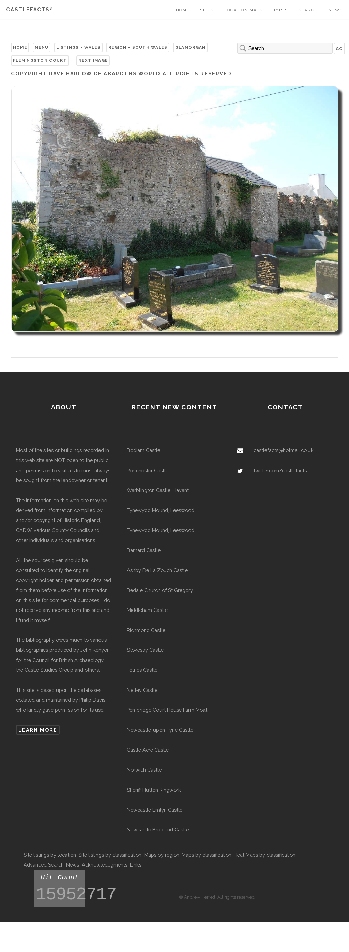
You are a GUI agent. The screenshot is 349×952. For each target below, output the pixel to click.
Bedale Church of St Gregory (160, 590)
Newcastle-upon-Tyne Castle (160, 730)
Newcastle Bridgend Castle (158, 829)
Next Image (93, 60)
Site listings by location (50, 855)
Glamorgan (190, 47)
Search (308, 9)
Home (182, 9)
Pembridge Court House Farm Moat (167, 710)
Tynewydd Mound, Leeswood (160, 510)
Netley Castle (142, 690)
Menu (41, 47)
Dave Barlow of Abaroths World (105, 73)
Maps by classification (206, 855)
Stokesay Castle (145, 650)
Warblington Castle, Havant (158, 490)
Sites (206, 9)
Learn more (37, 730)
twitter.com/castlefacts (280, 470)
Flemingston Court (40, 60)
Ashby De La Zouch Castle (157, 570)
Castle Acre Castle (148, 750)
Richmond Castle (146, 630)
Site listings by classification (109, 855)
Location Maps (243, 9)
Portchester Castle (147, 470)
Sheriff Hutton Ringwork (154, 790)
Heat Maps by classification (264, 855)
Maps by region (161, 855)
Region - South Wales (137, 47)
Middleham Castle (147, 610)
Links (135, 865)
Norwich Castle (144, 770)
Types (280, 9)
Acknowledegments (104, 865)
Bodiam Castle (143, 450)
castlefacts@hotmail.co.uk (284, 450)
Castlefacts (29, 9)
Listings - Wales (78, 47)
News (336, 9)
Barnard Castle (144, 550)
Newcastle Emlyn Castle (154, 810)
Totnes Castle (142, 670)
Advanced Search (44, 865)
